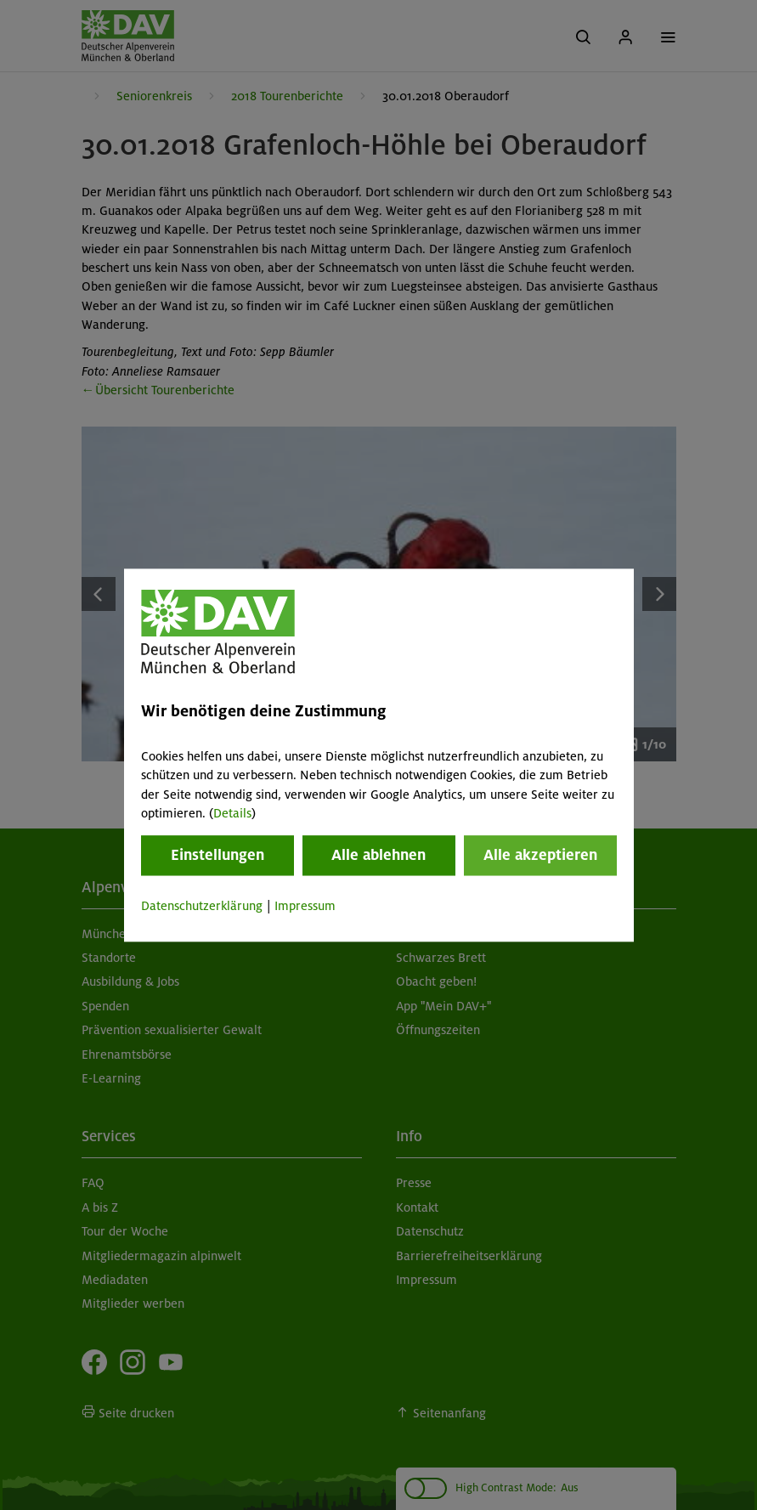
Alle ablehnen (378, 855)
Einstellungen (217, 855)
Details (232, 813)
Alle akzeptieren (540, 855)
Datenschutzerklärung (202, 906)
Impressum (305, 906)
